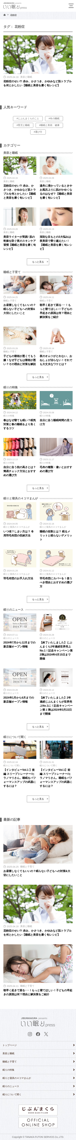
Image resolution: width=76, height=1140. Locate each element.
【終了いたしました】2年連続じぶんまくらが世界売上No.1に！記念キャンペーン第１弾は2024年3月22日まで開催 (56, 705)
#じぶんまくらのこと (28, 118)
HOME (4, 15)
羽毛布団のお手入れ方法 (18, 578)
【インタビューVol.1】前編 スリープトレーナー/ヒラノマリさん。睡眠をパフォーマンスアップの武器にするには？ (56, 777)
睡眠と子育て (10, 1061)
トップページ (10, 1045)
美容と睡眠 (8, 1053)
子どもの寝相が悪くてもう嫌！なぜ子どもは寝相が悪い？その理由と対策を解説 (19, 360)
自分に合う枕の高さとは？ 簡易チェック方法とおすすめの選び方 (19, 471)
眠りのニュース (11, 1086)
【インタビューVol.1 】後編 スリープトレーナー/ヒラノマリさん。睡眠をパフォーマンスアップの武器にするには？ (19, 777)
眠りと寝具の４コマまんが (17, 1078)
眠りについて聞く (12, 1094)
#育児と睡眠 (23, 125)
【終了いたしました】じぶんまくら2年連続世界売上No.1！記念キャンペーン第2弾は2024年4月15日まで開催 (56, 650)
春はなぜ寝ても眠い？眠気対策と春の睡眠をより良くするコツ (19, 424)
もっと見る (38, 261)
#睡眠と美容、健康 (49, 125)
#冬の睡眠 (54, 118)
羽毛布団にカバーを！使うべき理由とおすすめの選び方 (56, 582)
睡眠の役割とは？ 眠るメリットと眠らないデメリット (56, 535)
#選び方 (38, 132)
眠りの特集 (8, 1069)
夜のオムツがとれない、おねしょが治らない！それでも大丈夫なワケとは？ (56, 360)
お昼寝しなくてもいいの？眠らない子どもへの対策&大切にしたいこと (19, 309)
